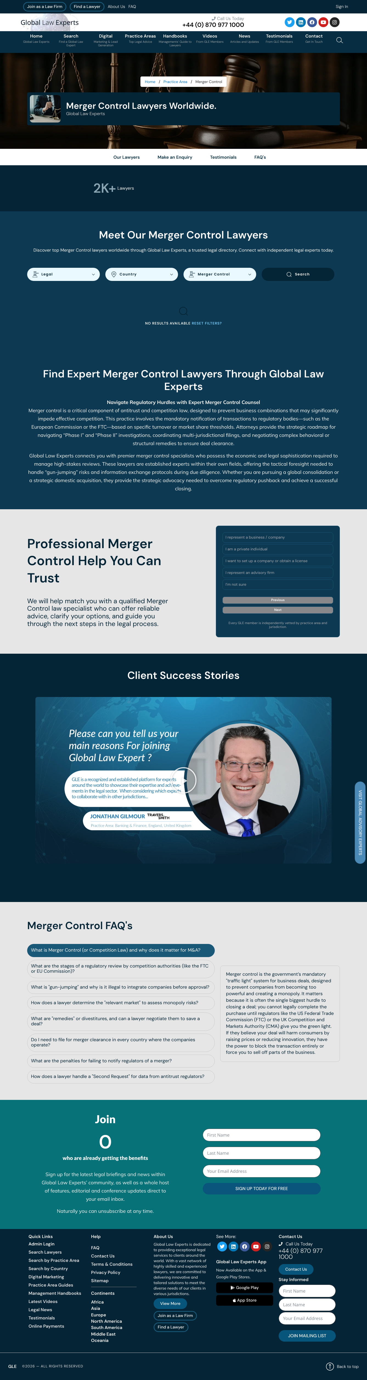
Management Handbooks (55, 1293)
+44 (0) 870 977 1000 (213, 25)
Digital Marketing (46, 1277)
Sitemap (100, 1281)
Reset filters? (207, 323)
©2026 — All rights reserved (52, 1366)
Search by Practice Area (54, 1260)
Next (278, 610)
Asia (95, 1308)
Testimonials (42, 1318)
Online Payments (46, 1326)
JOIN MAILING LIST (307, 1336)
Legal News (40, 1310)
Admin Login (42, 1244)
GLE (12, 1366)
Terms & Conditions (111, 1264)
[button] (183, 780)
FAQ (132, 6)
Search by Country (48, 1268)
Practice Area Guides (51, 1285)
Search (298, 274)
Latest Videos (43, 1301)
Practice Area (175, 81)
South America (106, 1327)
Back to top (342, 1366)
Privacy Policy (105, 1272)
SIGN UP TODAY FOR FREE (261, 1188)
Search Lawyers (45, 1252)
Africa (97, 1302)
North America (106, 1321)
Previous (277, 600)
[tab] (121, 950)
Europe (98, 1315)
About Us (116, 6)
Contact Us (103, 1256)
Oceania (100, 1340)
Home (150, 81)
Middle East (103, 1334)
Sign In (342, 6)
